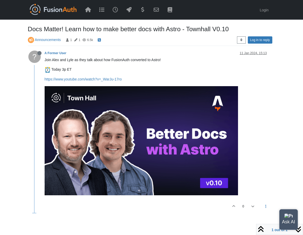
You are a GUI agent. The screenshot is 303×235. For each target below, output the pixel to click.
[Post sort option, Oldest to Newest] (241, 40)
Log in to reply (260, 40)
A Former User (56, 53)
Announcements (48, 40)
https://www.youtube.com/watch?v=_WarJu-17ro (83, 79)
